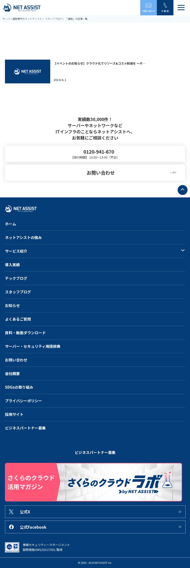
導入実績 (12, 264)
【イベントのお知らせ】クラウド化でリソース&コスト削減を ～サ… (99, 63)
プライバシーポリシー (23, 400)
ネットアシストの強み (23, 237)
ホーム (10, 223)
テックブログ (16, 278)
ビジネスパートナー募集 (25, 427)
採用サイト (14, 414)
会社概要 (12, 373)
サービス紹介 (16, 251)
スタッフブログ (53, 19)
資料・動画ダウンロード (25, 332)
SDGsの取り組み (19, 387)
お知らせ (12, 305)
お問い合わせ (16, 359)
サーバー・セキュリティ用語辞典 (32, 346)
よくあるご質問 (18, 319)
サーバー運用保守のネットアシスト (22, 19)
